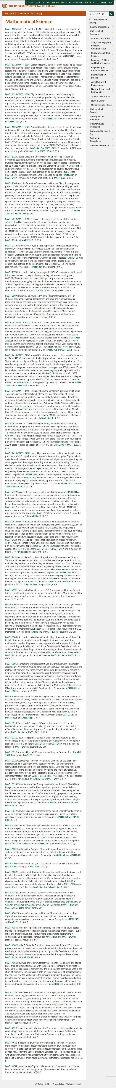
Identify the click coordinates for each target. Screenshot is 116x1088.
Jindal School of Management (98, 83)
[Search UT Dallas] (101, 13)
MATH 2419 (11, 177)
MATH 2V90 (11, 589)
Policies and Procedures (95, 140)
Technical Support (73, 1084)
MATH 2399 (11, 295)
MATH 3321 (26, 717)
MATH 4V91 (11, 1066)
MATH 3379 (11, 810)
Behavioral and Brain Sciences (100, 54)
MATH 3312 (11, 752)
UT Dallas (39, 1084)
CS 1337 (42, 904)
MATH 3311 (11, 737)
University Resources (100, 145)
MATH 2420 (11, 521)
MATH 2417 (36, 148)
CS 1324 (9, 904)
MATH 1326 (11, 156)
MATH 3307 (11, 696)
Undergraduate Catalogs (57, 2)
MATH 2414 (68, 174)
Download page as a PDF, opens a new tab (72, 13)
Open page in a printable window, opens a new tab (79, 13)
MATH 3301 (11, 604)
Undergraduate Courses (97, 111)
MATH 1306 (11, 28)
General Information (99, 26)
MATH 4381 (11, 962)
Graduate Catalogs (84, 2)
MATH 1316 (11, 94)
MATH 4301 (11, 848)
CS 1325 (20, 904)
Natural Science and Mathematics (100, 91)
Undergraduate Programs (97, 33)
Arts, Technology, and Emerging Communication (101, 45)
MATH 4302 (11, 863)
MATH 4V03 (11, 1042)
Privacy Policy (58, 1084)
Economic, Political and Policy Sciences (100, 62)
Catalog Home (33, 2)
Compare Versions (83, 13)
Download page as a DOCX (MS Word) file (76, 13)
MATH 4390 (11, 992)
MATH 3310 (11, 723)
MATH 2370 (11, 272)
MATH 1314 (11, 64)
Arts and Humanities (100, 38)
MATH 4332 (11, 871)
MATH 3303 (11, 637)
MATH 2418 (72, 257)
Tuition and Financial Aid (100, 132)
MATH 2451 (11, 557)
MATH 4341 (11, 913)
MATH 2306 (11, 183)
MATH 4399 (11, 1028)
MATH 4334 (11, 892)
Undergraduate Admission (97, 118)
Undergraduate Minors (101, 104)
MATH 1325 (11, 126)
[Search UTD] (111, 13)
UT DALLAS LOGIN (105, 2)
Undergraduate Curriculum (97, 125)
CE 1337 (31, 904)
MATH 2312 (11, 218)
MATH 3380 (11, 825)
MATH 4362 (11, 945)
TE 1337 (53, 904)
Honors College (98, 100)
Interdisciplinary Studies (98, 76)
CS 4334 (31, 907)
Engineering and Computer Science (99, 69)
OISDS (48, 1084)
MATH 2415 (11, 390)
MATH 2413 (50, 148)
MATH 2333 (11, 245)
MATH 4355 (11, 927)
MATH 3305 (11, 663)
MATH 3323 (11, 784)
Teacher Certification (101, 96)
